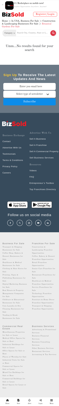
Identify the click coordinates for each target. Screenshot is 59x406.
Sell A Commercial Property (44, 151)
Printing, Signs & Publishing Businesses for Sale (14, 278)
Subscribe (29, 101)
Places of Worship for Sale (14, 357)
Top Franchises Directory (43, 189)
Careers (7, 173)
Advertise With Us (12, 147)
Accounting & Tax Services (44, 355)
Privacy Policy (10, 166)
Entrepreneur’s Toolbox (42, 183)
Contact (7, 141)
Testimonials (9, 154)
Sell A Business (38, 139)
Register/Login (45, 14)
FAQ (32, 177)
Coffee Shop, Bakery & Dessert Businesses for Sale (13, 256)
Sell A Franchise (38, 145)
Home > (6, 21)
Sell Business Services (42, 158)
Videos (33, 170)
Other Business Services (43, 348)
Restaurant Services (41, 351)
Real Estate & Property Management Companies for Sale (13, 294)
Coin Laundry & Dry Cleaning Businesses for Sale (13, 309)
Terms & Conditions (13, 160)
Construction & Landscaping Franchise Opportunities (42, 250)
